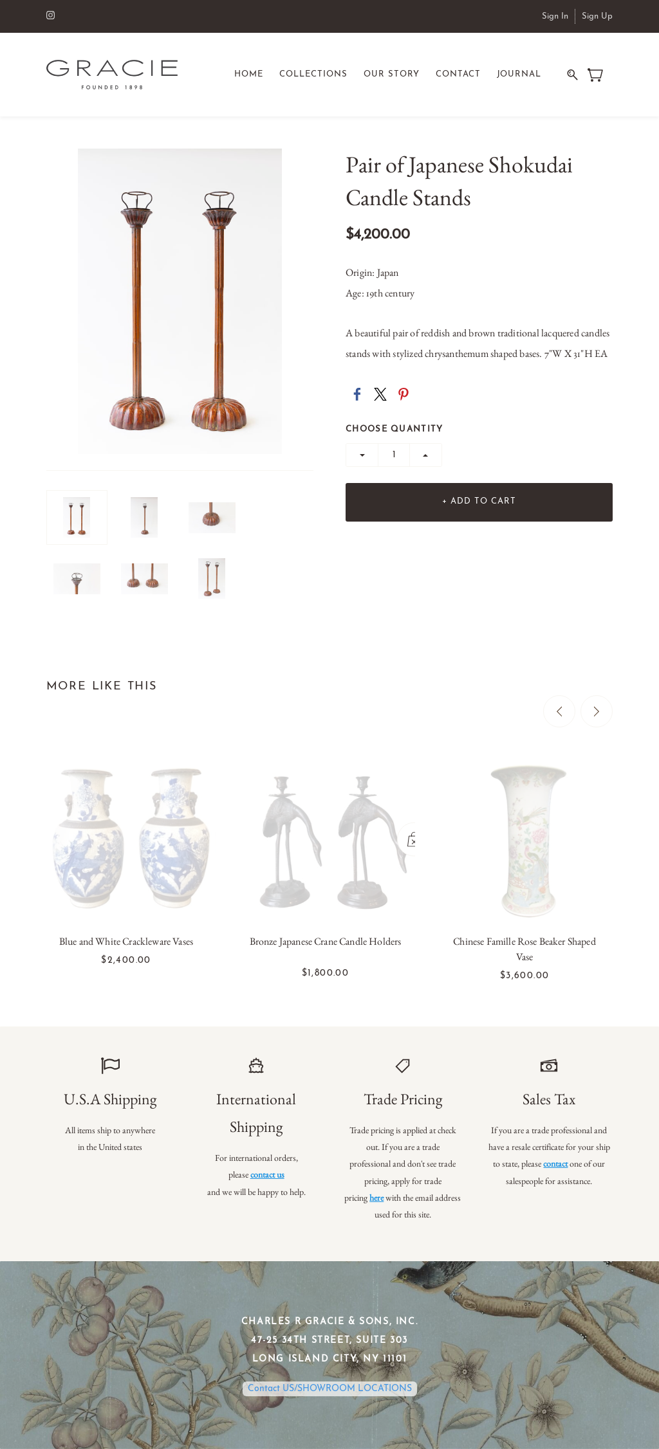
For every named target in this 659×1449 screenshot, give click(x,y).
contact (555, 1163)
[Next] (596, 711)
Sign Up (597, 16)
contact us (267, 1174)
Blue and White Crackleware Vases (126, 941)
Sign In (555, 16)
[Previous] (559, 711)
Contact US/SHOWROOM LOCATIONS (330, 1389)
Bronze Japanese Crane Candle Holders (326, 941)
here (376, 1197)
